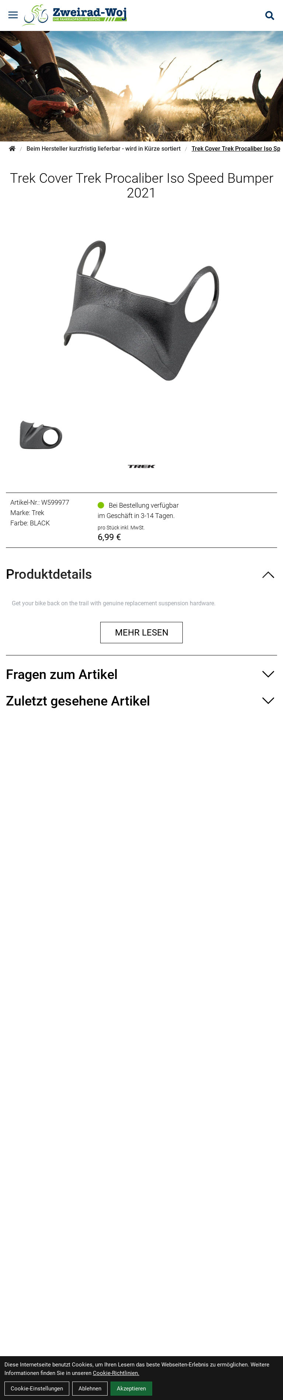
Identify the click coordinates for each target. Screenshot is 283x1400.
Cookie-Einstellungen (37, 1388)
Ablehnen (89, 1388)
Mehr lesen (141, 632)
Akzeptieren (131, 1388)
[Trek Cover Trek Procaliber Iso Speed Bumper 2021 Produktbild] (141, 310)
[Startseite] (12, 148)
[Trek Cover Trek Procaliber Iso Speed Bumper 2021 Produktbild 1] (40, 435)
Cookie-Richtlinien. (116, 1373)
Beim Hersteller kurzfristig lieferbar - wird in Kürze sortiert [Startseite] (104, 148)
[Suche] (270, 15)
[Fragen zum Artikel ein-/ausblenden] (141, 674)
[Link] (13, 15)
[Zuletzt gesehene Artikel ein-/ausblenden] (141, 701)
